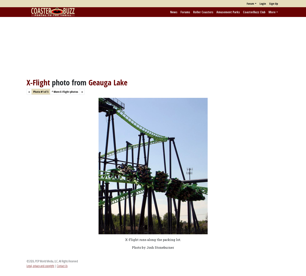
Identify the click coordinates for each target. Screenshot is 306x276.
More (272, 12)
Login (263, 3)
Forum (250, 3)
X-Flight (38, 82)
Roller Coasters (203, 12)
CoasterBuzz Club (254, 12)
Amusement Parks (228, 12)
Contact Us (62, 266)
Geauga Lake (107, 82)
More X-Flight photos (65, 92)
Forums (185, 12)
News (173, 12)
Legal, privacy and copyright (40, 266)
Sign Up (273, 3)
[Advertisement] (153, 47)
